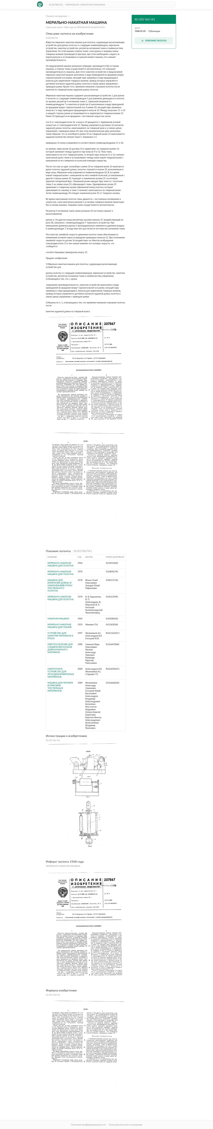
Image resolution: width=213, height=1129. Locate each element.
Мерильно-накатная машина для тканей (59, 625)
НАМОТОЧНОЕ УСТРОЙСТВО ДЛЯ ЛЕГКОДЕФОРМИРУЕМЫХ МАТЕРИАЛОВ (60, 673)
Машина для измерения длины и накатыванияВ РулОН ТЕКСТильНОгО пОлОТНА (59, 585)
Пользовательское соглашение (125, 1124)
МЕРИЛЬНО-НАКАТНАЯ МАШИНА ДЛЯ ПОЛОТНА (60, 564)
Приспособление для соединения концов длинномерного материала (60, 648)
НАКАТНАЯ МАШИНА (58, 618)
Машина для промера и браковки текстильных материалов (60, 686)
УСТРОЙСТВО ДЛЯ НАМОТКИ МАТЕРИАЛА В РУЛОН (60, 636)
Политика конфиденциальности (88, 1124)
